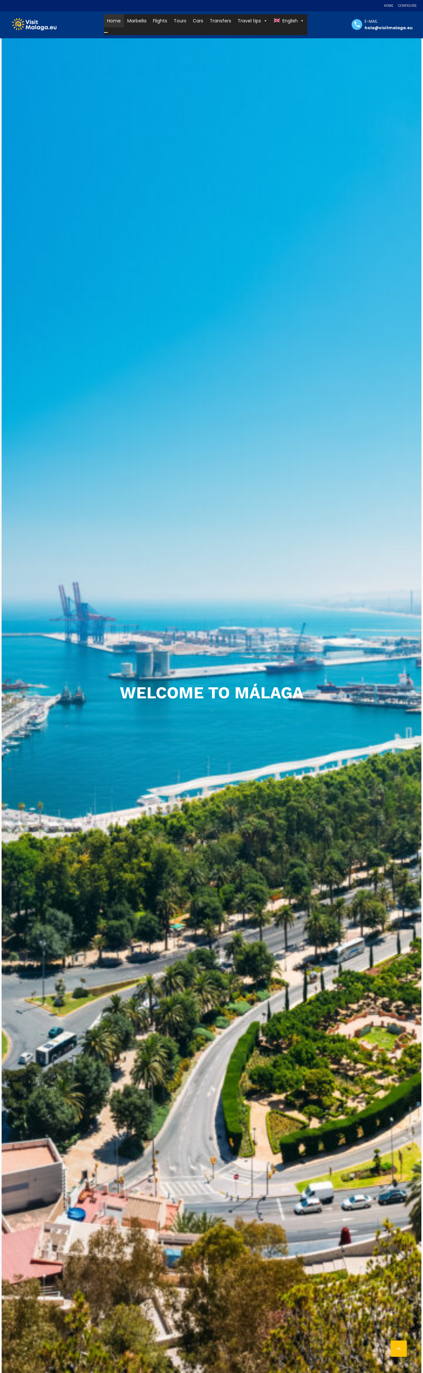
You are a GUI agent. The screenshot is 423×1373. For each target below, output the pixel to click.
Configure (407, 5)
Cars (198, 21)
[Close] (106, 32)
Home (388, 5)
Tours (180, 21)
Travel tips (252, 21)
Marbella (136, 21)
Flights (160, 21)
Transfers (220, 21)
